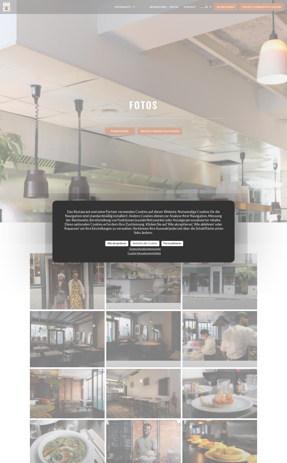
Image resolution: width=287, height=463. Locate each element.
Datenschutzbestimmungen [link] (145, 248)
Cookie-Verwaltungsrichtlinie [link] (144, 253)
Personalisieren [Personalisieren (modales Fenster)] (172, 243)
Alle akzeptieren (116, 243)
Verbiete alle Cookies (145, 243)
